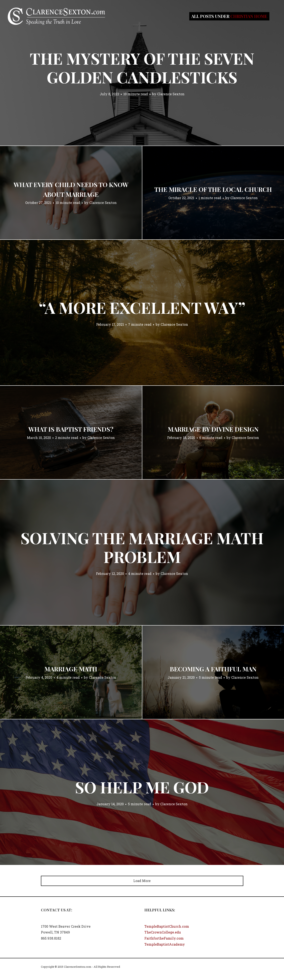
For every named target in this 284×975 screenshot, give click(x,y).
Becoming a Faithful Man (213, 669)
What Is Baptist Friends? (70, 429)
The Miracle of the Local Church (213, 189)
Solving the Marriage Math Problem (142, 547)
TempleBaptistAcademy (164, 944)
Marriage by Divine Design (213, 429)
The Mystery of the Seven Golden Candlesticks (142, 67)
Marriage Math (70, 669)
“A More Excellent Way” (142, 307)
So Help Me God (142, 786)
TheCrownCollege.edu (162, 932)
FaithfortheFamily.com (164, 938)
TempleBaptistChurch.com (166, 926)
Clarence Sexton (170, 94)
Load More (142, 880)
